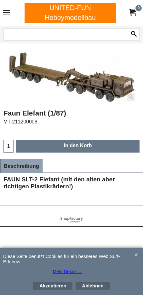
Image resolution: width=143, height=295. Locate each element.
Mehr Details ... (67, 271)
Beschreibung (21, 166)
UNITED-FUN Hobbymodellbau (70, 13)
